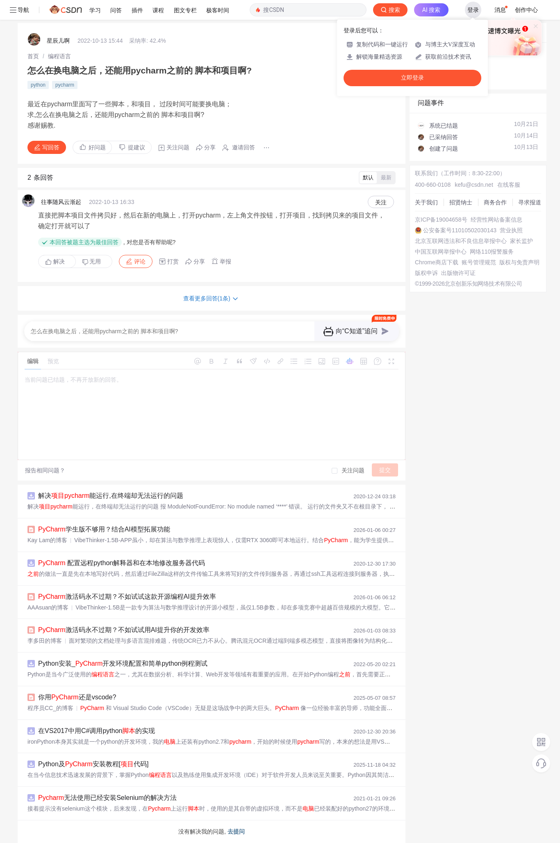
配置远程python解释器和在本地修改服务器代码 (121, 562)
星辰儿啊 (58, 40)
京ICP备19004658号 (441, 219)
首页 (33, 56)
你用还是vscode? (77, 697)
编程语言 (59, 56)
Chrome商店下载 (436, 262)
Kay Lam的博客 (47, 540)
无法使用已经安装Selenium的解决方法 (107, 797)
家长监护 (521, 241)
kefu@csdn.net (474, 184)
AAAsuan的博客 (47, 607)
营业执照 (511, 230)
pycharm (64, 85)
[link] (33, 56)
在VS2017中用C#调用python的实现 (96, 730)
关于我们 (426, 202)
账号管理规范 (479, 262)
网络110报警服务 (492, 251)
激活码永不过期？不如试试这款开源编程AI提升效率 (127, 596)
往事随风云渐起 (61, 202)
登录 (473, 10)
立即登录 (412, 78)
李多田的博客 (44, 640)
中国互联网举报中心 (441, 251)
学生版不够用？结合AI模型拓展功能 (104, 529)
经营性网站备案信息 (496, 219)
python (38, 85)
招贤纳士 (460, 202)
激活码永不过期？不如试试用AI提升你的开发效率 (123, 629)
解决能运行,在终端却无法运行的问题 (110, 495)
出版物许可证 (458, 273)
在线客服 (508, 184)
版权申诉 (426, 273)
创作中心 (526, 10)
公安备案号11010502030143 (459, 230)
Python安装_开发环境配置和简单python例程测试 (122, 663)
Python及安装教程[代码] (93, 764)
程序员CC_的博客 (50, 708)
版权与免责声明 (519, 262)
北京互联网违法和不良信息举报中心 (461, 241)
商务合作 (495, 202)
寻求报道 (529, 202)
